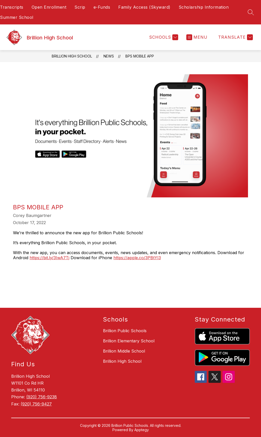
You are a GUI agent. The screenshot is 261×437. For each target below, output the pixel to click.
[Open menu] (197, 37)
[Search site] (251, 12)
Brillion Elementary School (128, 340)
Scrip (79, 7)
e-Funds (102, 7)
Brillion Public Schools (125, 330)
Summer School (16, 17)
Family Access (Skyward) (144, 7)
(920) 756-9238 (41, 396)
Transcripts (11, 7)
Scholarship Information (204, 7)
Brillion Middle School (124, 351)
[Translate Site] (235, 37)
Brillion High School (72, 56)
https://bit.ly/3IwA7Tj (49, 257)
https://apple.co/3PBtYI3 (137, 257)
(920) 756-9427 (36, 403)
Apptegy (141, 430)
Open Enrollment (49, 7)
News (108, 56)
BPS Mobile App (139, 56)
